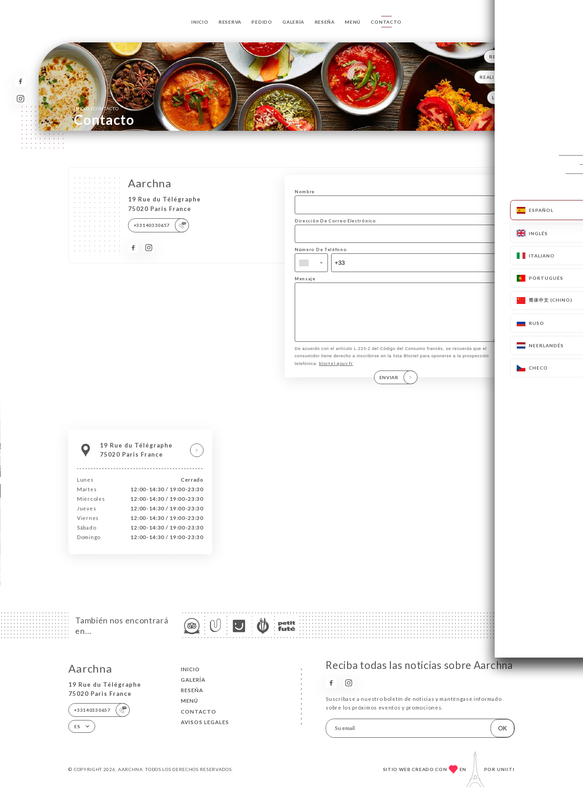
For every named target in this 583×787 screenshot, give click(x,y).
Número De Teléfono (321, 249)
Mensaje (305, 278)
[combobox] (311, 262)
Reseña (325, 22)
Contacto (386, 22)
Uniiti (506, 769)
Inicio (199, 22)
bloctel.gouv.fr (336, 372)
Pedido (261, 22)
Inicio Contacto (96, 108)
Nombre (305, 191)
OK (502, 728)
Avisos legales (205, 722)
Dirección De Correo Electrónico (335, 220)
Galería (293, 22)
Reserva (230, 22)
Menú (353, 22)
